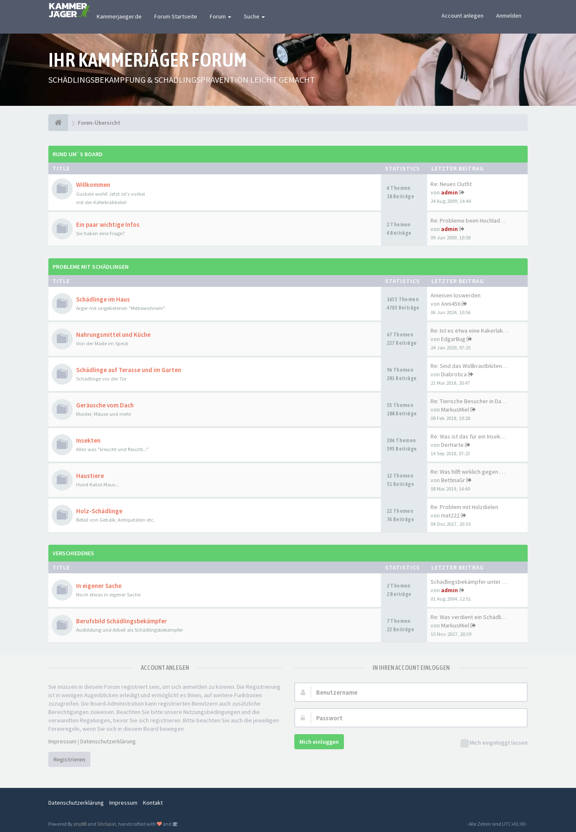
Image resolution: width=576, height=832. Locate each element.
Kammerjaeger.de (119, 16)
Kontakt (153, 802)
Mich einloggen (319, 741)
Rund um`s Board (78, 154)
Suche (254, 16)
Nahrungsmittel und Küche (113, 335)
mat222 (450, 515)
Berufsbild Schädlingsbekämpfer (121, 621)
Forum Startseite (175, 16)
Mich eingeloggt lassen (494, 743)
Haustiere (90, 476)
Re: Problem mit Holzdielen (464, 507)
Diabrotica (454, 374)
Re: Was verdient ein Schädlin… (470, 617)
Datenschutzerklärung (108, 741)
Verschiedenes (73, 553)
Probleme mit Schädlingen (91, 266)
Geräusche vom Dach (105, 405)
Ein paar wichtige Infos (108, 224)
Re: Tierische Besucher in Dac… (470, 401)
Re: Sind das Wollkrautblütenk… (470, 366)
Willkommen (93, 185)
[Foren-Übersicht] (58, 122)
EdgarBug (453, 339)
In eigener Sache (99, 586)
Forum (220, 16)
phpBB (80, 824)
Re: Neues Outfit (451, 184)
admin (449, 192)
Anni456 (450, 303)
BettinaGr (453, 480)
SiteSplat (106, 824)
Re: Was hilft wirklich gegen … (468, 471)
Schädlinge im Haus (103, 299)
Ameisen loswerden (456, 295)
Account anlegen (462, 15)
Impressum (62, 741)
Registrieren (69, 759)
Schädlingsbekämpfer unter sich (471, 581)
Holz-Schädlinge (99, 511)
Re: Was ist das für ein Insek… (468, 436)
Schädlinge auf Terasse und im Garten (128, 370)
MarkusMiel (455, 409)
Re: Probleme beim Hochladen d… (473, 220)
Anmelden (508, 15)
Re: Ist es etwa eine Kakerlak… (469, 330)
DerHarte (452, 445)
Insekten (88, 440)
